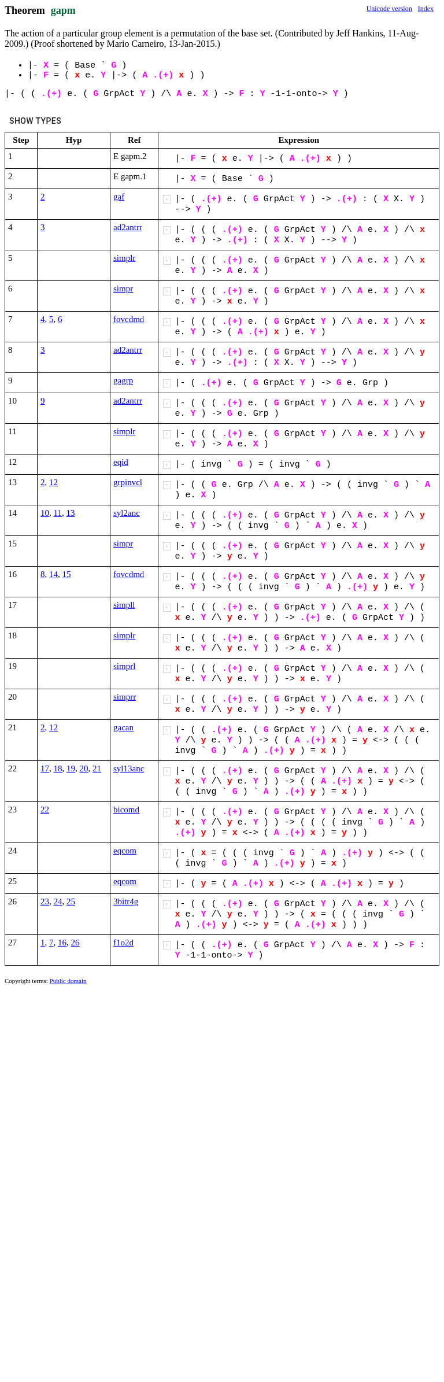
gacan (123, 727)
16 (62, 942)
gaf (118, 196)
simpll (124, 604)
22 (44, 809)
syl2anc (126, 513)
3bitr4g (125, 901)
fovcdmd (128, 319)
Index (426, 9)
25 (70, 901)
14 (53, 574)
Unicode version (389, 9)
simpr (123, 288)
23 (44, 901)
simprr (124, 696)
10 (44, 513)
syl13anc (128, 768)
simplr (124, 258)
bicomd (126, 809)
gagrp (123, 380)
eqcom (124, 850)
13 (70, 513)
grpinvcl (127, 482)
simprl (124, 666)
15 (66, 574)
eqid (120, 462)
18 (58, 768)
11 (58, 513)
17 (44, 768)
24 (58, 901)
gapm (63, 10)
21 (96, 768)
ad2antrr (127, 227)
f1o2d (123, 942)
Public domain (68, 980)
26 (75, 942)
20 (84, 768)
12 (53, 482)
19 (70, 768)
